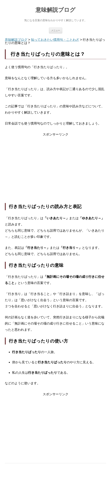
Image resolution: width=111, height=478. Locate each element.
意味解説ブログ (55, 10)
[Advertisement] (55, 170)
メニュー (55, 30)
